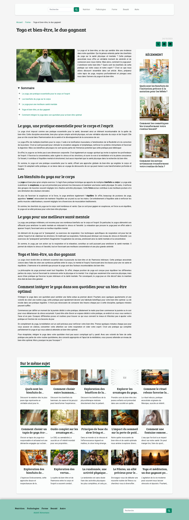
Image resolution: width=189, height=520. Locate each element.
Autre (137, 9)
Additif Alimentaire (41, 513)
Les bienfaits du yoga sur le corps (36, 99)
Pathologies (101, 9)
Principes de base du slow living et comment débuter (94, 432)
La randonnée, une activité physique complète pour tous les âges (94, 474)
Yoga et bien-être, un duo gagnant (36, 109)
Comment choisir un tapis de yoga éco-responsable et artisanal (34, 434)
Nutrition (86, 9)
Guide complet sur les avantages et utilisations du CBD (64, 432)
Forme (114, 9)
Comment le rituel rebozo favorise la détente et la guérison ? (155, 394)
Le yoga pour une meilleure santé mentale (39, 104)
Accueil (19, 22)
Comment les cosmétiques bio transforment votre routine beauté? (154, 126)
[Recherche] (60, 9)
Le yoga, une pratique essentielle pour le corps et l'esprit (46, 94)
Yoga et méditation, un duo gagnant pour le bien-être (155, 472)
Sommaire (27, 88)
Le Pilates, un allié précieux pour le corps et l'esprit (124, 472)
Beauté (126, 9)
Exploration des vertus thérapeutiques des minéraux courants (64, 474)
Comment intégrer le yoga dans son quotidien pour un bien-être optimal (52, 115)
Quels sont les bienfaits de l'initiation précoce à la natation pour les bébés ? (154, 88)
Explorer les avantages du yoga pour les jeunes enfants (125, 394)
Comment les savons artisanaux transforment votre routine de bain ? (154, 163)
